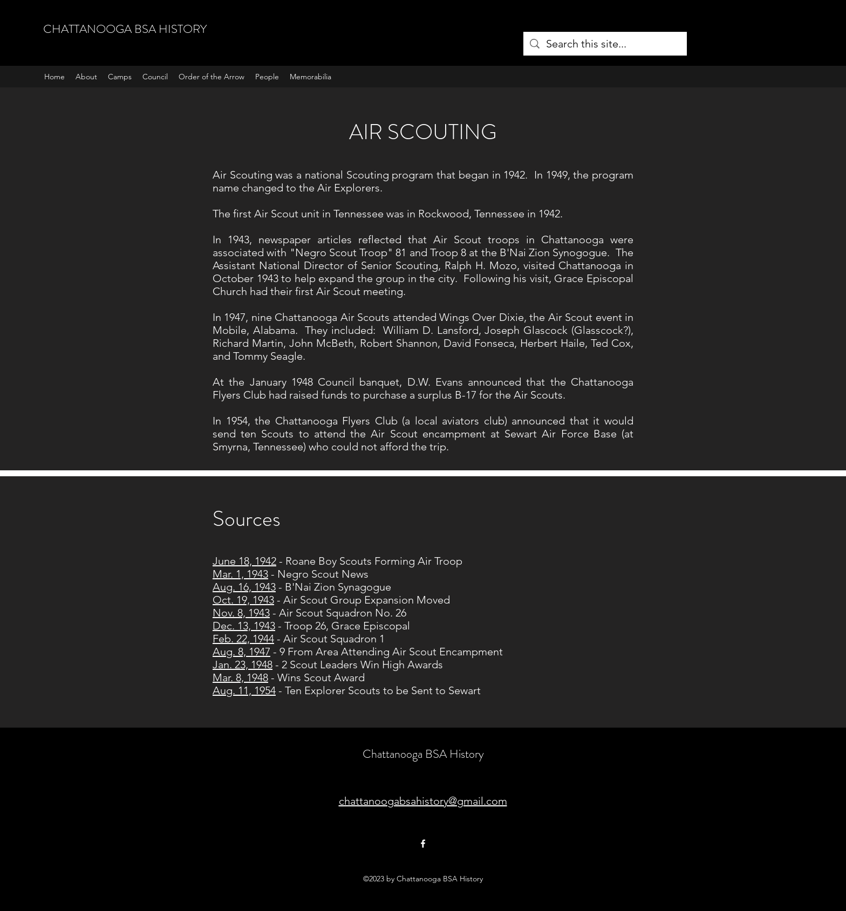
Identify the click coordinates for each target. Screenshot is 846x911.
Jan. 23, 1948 (242, 664)
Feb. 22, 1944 (243, 638)
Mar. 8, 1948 (240, 677)
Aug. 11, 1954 (244, 690)
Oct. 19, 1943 (243, 599)
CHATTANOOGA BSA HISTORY (125, 28)
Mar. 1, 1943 (240, 573)
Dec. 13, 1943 (244, 625)
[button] (120, 77)
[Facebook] (423, 843)
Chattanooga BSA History (423, 753)
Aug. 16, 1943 (244, 586)
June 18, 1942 (244, 560)
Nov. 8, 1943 (241, 612)
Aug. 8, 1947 (241, 651)
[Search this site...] (605, 44)
